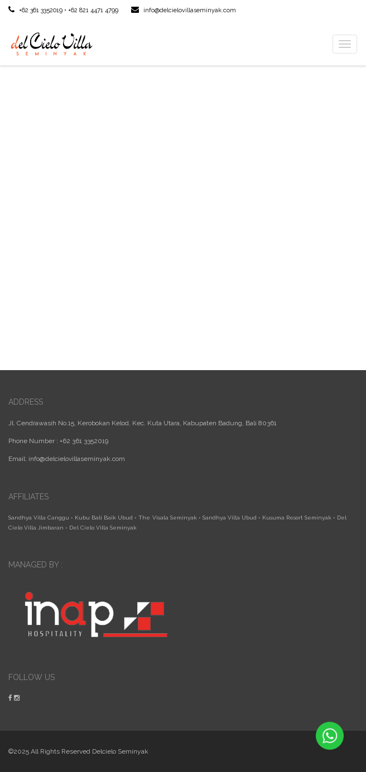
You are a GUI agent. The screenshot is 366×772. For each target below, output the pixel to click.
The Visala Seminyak (167, 517)
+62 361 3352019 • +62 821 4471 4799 (63, 10)
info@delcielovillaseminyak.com (183, 10)
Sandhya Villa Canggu (38, 517)
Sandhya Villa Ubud (230, 517)
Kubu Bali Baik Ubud (104, 517)
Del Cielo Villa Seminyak (103, 528)
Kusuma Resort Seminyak (296, 517)
